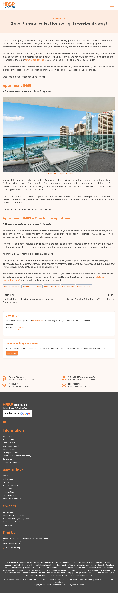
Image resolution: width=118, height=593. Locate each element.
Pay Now (6, 482)
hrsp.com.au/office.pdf (95, 565)
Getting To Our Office (12, 462)
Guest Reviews (8, 439)
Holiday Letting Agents (12, 522)
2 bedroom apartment (31, 286)
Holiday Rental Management (14, 515)
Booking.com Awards (11, 446)
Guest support (9, 579)
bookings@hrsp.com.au (20, 330)
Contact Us (7, 459)
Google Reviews (9, 443)
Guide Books (8, 489)
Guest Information (10, 485)
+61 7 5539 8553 (38, 320)
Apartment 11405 (51, 286)
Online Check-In (9, 479)
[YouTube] (4, 421)
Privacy (108, 579)
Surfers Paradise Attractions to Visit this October (88, 296)
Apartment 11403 (84, 286)
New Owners (8, 512)
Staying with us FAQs (11, 452)
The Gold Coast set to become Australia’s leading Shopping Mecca (30, 298)
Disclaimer (59, 582)
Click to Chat (19, 327)
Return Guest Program (12, 498)
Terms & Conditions (84, 575)
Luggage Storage (9, 492)
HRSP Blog (6, 476)
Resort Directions (9, 495)
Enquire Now (7, 525)
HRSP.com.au (24, 562)
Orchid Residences (34, 60)
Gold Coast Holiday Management (16, 518)
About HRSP (7, 436)
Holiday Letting (9, 449)
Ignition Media (78, 585)
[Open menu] (112, 5)
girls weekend (68, 286)
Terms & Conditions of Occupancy (17, 456)
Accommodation (59, 19)
